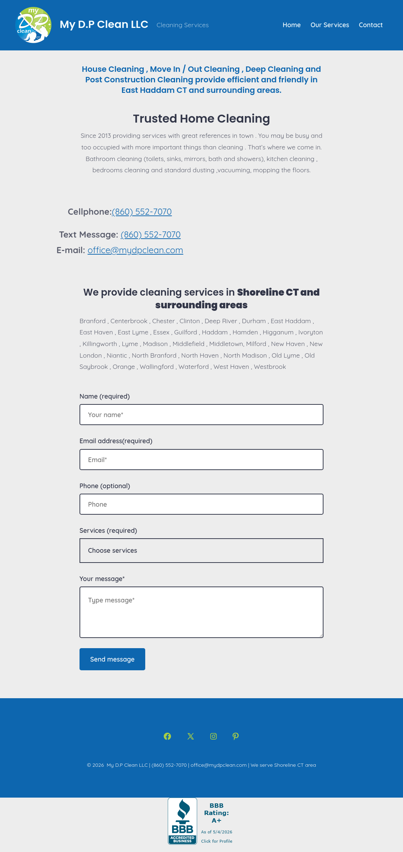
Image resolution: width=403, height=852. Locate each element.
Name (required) (105, 396)
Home (292, 25)
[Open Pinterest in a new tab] (235, 736)
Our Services (329, 25)
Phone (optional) (105, 486)
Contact (371, 25)
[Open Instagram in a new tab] (213, 736)
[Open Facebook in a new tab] (167, 736)
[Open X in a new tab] (190, 736)
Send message (112, 659)
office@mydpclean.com (135, 249)
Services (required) (108, 530)
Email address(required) (116, 441)
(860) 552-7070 (142, 211)
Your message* (102, 579)
